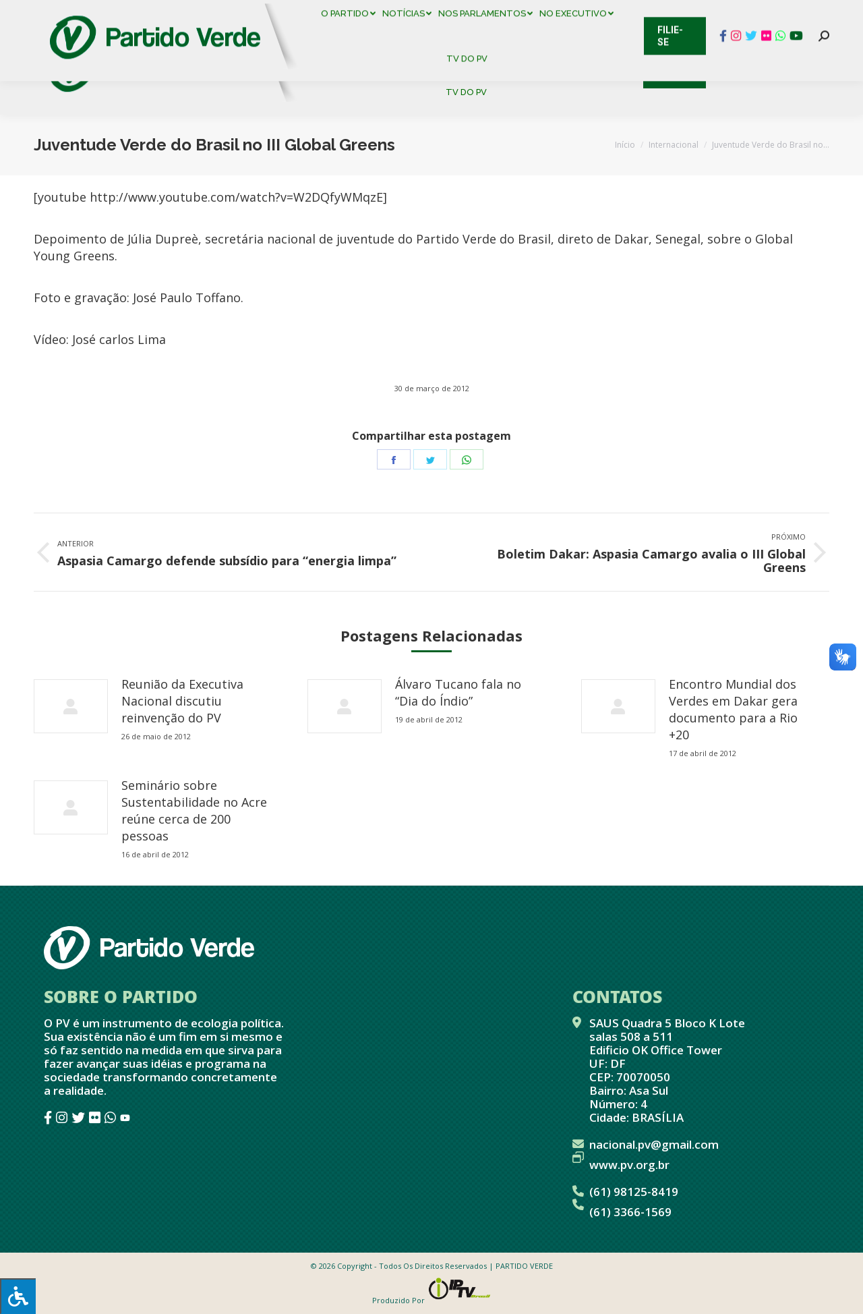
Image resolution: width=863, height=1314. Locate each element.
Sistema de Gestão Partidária (214, 13)
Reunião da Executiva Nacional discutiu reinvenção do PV (182, 701)
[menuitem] (350, 47)
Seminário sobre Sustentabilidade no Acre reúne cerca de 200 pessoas (194, 810)
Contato (23, 13)
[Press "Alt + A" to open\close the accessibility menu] (18, 1296)
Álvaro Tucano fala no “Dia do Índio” (458, 692)
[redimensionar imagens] (71, 706)
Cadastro (90, 13)
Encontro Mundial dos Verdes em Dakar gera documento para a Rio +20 (733, 709)
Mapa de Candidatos (364, 13)
